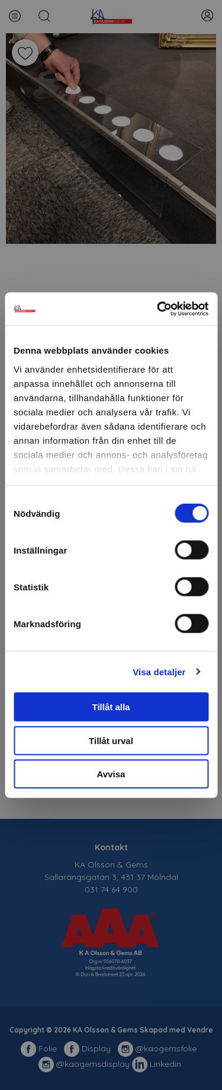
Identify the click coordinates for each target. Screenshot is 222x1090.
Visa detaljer (159, 671)
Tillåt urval (111, 740)
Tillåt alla (111, 707)
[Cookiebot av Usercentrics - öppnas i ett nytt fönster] (158, 308)
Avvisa (111, 774)
